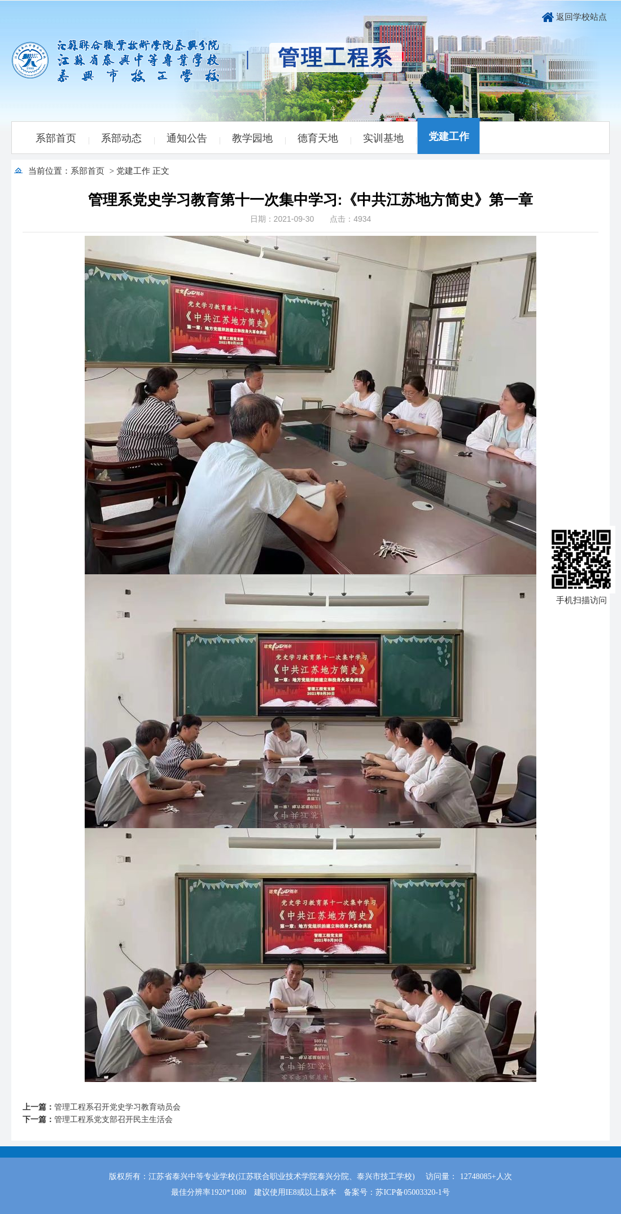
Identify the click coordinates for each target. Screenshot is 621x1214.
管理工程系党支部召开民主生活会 (113, 1119)
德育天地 (318, 138)
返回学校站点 (581, 16)
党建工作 (448, 136)
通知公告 (187, 138)
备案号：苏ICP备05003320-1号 (396, 1192)
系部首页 (56, 138)
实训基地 (383, 138)
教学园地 (252, 138)
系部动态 (121, 138)
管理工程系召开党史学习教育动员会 (117, 1107)
